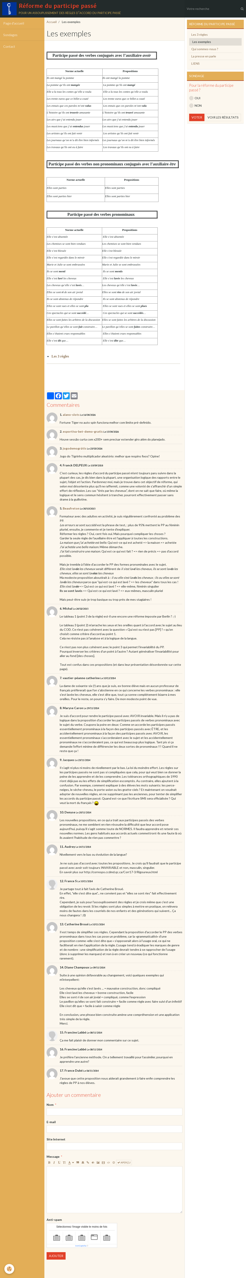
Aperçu (124, 1162)
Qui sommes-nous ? (204, 49)
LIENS (195, 63)
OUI (195, 98)
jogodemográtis (74, 448)
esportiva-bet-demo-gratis (83, 431)
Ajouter (56, 1256)
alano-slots (71, 414)
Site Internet (56, 1139)
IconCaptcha (80, 1246)
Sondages (10, 35)
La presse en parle (203, 56)
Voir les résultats (223, 117)
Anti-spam (54, 1219)
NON (195, 105)
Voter (197, 117)
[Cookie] (9, 1269)
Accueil (52, 22)
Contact (9, 46)
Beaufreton (71, 508)
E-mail (51, 1122)
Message (53, 1156)
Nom (50, 1104)
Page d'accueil (13, 23)
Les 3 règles (199, 34)
